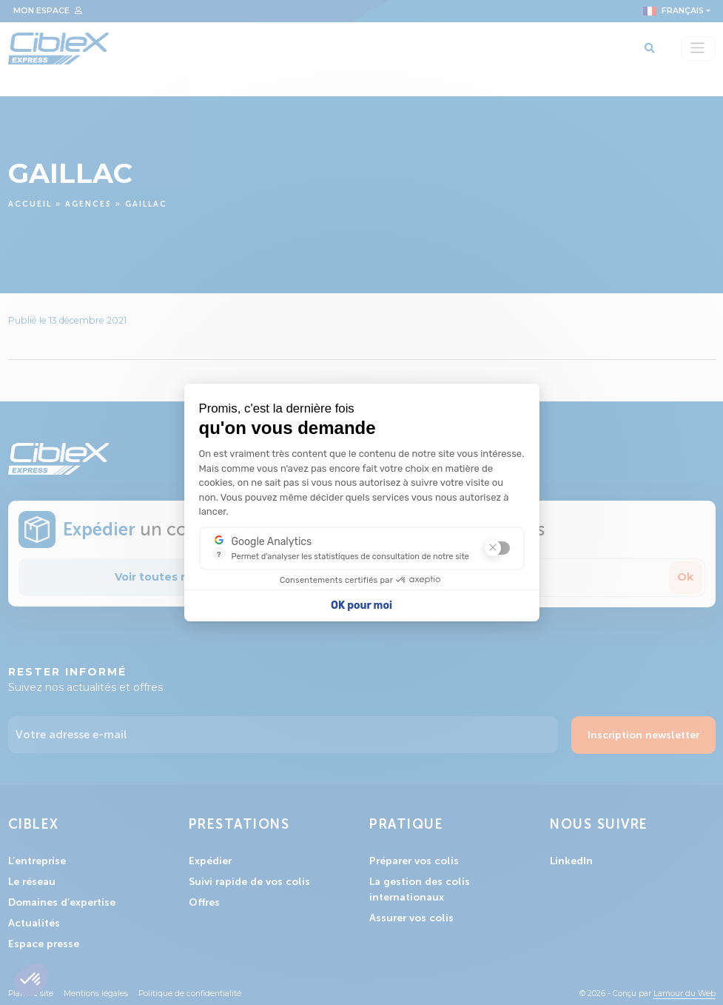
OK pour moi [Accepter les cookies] (361, 605)
